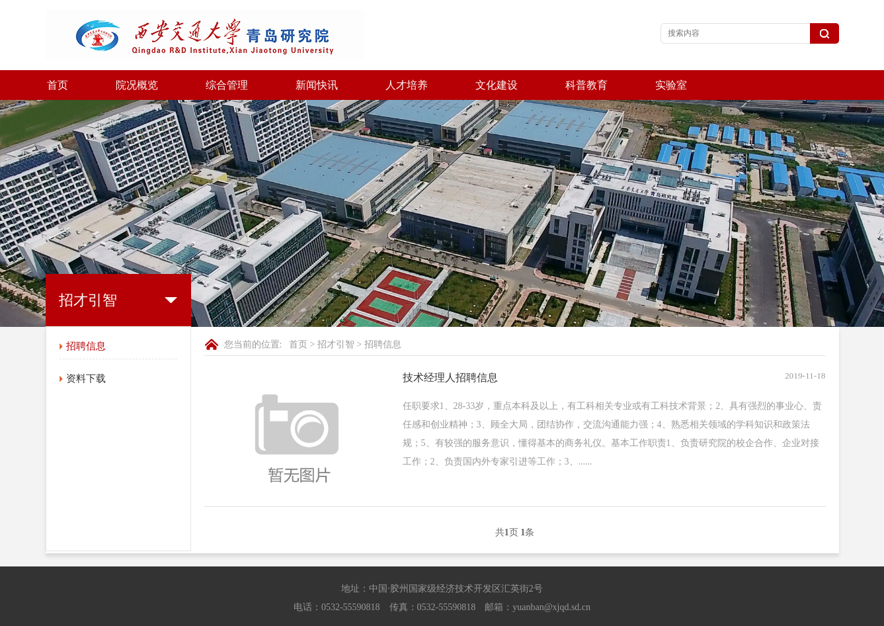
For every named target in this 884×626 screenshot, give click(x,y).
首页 (57, 85)
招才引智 (335, 315)
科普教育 (586, 85)
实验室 (671, 85)
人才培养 (406, 85)
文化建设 (496, 85)
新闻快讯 (317, 85)
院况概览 (137, 85)
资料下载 (86, 348)
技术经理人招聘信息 (450, 347)
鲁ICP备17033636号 (565, 613)
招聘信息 (86, 316)
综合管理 (227, 85)
